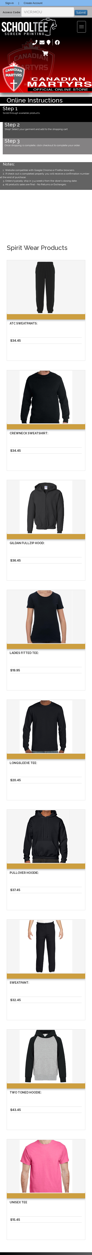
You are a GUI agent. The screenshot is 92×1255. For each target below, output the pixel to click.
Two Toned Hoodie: (26, 1092)
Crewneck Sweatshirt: (29, 433)
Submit (81, 12)
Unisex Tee (18, 1202)
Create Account (33, 3)
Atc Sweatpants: (24, 323)
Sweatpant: (19, 982)
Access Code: (12, 12)
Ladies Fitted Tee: (24, 653)
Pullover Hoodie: (24, 872)
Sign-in (9, 3)
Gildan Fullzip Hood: (27, 543)
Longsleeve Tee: (23, 763)
